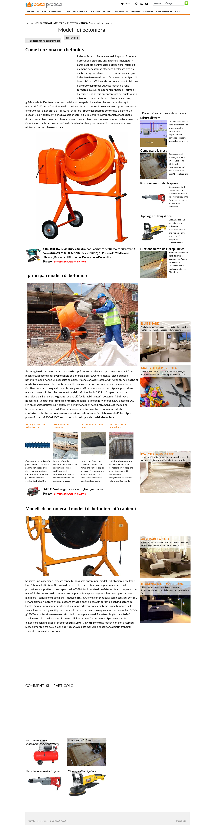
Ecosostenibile (164, 11)
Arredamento (56, 11)
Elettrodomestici (77, 11)
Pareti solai (121, 11)
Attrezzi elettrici (76, 23)
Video (178, 11)
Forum (125, 3)
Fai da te (41, 11)
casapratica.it (43, 23)
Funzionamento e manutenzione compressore (42, 742)
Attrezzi (107, 11)
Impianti (135, 11)
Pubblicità (181, 821)
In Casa (30, 11)
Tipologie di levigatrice (82, 771)
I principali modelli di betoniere (57, 275)
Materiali (148, 11)
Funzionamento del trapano (43, 771)
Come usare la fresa (80, 740)
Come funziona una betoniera (55, 49)
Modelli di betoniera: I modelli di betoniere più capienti (80, 508)
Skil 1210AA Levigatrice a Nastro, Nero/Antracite (73, 489)
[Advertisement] (60, 19)
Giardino (95, 11)
